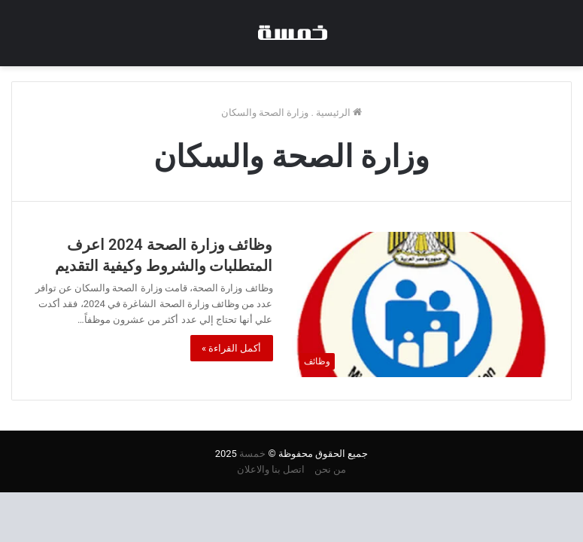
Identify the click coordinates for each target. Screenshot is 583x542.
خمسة (252, 453)
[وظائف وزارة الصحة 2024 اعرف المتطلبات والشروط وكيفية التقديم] (420, 304)
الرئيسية (339, 112)
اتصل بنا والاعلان (271, 469)
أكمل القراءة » (232, 348)
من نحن (330, 469)
